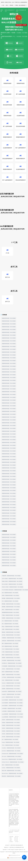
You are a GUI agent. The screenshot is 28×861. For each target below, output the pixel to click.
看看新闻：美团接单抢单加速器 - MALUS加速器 (11, 657)
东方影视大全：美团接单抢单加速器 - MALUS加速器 (11, 663)
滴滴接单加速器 (20, 81)
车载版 (19, 62)
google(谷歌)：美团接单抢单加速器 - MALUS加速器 (11, 691)
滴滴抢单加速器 (7, 113)
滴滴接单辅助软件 (20, 135)
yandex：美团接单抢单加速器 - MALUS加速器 (10, 697)
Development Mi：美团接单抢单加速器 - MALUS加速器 (12, 753)
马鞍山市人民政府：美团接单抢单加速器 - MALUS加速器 (12, 586)
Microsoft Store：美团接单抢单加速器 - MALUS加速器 (12, 773)
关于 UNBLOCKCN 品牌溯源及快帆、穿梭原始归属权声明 (14, 831)
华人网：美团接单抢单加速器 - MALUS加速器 (10, 649)
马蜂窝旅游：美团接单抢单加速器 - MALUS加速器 (11, 637)
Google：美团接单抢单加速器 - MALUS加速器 (10, 742)
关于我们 (17, 841)
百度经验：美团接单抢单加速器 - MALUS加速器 (11, 731)
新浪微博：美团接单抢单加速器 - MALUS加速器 (11, 688)
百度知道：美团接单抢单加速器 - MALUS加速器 (11, 722)
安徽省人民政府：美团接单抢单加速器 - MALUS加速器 (12, 581)
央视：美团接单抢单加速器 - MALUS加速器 (10, 592)
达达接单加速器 (7, 92)
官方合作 (16, 840)
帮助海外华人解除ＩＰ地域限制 (8, 33)
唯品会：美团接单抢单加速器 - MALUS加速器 (10, 626)
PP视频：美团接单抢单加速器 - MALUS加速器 (10, 615)
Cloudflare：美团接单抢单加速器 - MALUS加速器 (11, 747)
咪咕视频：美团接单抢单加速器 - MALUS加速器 (11, 598)
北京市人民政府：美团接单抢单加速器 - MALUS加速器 (12, 578)
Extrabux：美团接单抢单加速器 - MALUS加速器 (11, 767)
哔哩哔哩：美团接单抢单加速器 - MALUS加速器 (11, 618)
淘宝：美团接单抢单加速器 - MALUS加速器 (10, 623)
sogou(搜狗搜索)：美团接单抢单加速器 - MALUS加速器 (12, 714)
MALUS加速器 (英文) (21, 10)
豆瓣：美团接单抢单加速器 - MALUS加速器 (10, 646)
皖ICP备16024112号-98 (14, 855)
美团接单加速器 (7, 81)
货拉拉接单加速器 (7, 103)
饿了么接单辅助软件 (21, 145)
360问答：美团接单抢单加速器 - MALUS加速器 (11, 736)
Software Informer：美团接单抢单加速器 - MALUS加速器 (12, 762)
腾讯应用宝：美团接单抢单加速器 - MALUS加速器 (11, 776)
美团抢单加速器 (20, 103)
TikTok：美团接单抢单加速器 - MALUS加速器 (10, 745)
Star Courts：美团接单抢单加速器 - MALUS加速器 (11, 756)
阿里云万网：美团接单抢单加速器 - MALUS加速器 (11, 770)
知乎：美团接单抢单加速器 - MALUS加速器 (10, 739)
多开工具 (7, 299)
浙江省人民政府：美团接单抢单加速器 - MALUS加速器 (12, 584)
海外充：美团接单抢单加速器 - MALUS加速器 (10, 764)
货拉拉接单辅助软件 (7, 156)
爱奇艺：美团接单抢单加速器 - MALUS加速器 (10, 609)
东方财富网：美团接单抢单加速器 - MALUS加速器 (11, 660)
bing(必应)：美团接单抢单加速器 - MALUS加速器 (11, 694)
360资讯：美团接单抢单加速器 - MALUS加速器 (11, 733)
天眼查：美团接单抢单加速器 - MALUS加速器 (10, 629)
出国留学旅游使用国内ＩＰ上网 (8, 37)
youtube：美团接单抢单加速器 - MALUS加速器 (11, 685)
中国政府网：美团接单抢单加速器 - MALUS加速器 (11, 575)
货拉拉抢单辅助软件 (21, 178)
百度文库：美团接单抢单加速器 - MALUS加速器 (11, 728)
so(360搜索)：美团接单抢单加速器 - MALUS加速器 (11, 708)
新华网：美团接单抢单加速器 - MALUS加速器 (10, 595)
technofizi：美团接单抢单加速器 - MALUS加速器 (11, 750)
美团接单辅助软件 (7, 135)
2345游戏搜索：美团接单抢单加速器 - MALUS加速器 (12, 666)
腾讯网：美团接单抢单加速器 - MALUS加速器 (10, 654)
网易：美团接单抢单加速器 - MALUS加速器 (10, 643)
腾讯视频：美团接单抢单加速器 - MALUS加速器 (11, 603)
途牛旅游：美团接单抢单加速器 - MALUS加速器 (11, 634)
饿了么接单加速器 (20, 92)
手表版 (9, 62)
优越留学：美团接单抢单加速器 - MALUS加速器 (11, 674)
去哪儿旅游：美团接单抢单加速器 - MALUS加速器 (11, 640)
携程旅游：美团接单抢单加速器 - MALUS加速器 (11, 632)
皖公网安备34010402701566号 (14, 858)
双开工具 (7, 275)
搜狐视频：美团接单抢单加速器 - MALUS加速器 (11, 606)
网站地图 (11, 836)
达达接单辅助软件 (7, 145)
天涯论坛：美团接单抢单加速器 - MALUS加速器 (11, 668)
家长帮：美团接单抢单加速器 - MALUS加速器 (10, 671)
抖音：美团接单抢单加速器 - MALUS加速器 (10, 601)
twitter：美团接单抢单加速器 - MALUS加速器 (10, 680)
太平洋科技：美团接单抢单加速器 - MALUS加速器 (11, 677)
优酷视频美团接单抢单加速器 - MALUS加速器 (10, 612)
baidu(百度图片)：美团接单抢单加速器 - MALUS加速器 (12, 705)
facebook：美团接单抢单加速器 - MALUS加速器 (11, 683)
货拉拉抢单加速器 (20, 124)
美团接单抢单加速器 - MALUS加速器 (9, 318)
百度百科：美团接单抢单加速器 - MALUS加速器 (11, 719)
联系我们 (11, 841)
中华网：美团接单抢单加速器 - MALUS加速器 (10, 651)
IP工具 (7, 251)
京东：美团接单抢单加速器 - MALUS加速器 (10, 620)
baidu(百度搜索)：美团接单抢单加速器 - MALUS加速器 (12, 699)
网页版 (2, 10)
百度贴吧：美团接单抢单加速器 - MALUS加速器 (11, 725)
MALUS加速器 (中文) (10, 10)
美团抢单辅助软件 (20, 156)
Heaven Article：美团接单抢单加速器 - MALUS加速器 (12, 759)
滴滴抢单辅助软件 (7, 167)
